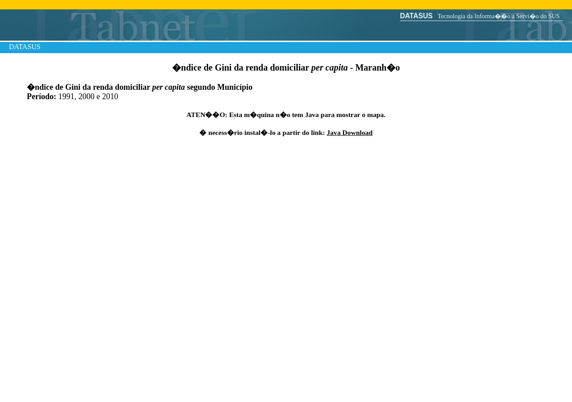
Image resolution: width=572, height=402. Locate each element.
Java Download (350, 132)
